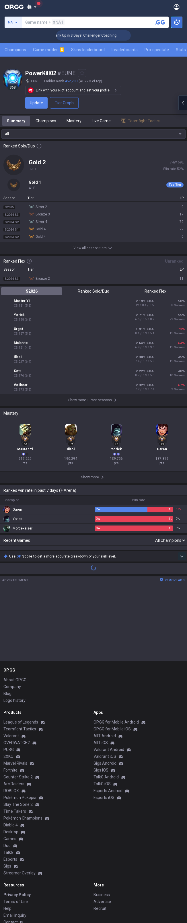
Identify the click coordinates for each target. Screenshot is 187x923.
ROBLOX (11, 724)
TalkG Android (106, 711)
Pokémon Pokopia (19, 731)
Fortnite (10, 704)
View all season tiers (93, 248)
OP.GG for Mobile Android (116, 656)
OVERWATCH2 (16, 676)
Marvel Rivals (15, 697)
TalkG (8, 786)
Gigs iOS (101, 704)
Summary (16, 121)
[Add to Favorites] (82, 73)
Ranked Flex (155, 291)
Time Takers (14, 745)
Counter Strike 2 (18, 711)
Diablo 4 (10, 759)
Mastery (74, 121)
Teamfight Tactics (19, 663)
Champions (15, 49)
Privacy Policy (17, 828)
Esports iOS (104, 731)
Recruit (100, 842)
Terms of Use (15, 835)
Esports (10, 793)
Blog (7, 627)
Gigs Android (105, 697)
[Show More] (32, 7)
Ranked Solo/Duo (93, 291)
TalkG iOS (102, 718)
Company (12, 620)
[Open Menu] (176, 7)
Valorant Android (109, 683)
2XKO (8, 690)
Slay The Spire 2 (18, 738)
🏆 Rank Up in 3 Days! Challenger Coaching (97, 35)
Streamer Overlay (19, 807)
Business (102, 828)
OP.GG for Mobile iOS (112, 663)
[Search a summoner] (160, 22)
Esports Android (108, 724)
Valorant (11, 670)
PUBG (8, 683)
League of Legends (20, 656)
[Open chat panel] (182, 102)
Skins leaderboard (88, 49)
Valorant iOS (105, 690)
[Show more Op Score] (182, 490)
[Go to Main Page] (14, 7)
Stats (181, 49)
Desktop (10, 766)
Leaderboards (125, 49)
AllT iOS (101, 676)
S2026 (32, 291)
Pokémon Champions (22, 752)
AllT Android (105, 670)
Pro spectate (157, 49)
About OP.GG (14, 614)
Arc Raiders (13, 718)
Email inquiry (14, 849)
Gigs (7, 800)
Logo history (14, 634)
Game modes (48, 49)
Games (9, 772)
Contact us (13, 856)
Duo (7, 779)
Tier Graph (64, 103)
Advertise (102, 835)
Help (7, 842)
